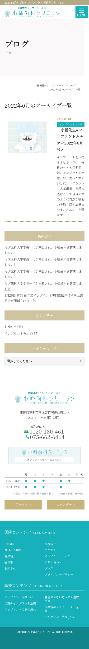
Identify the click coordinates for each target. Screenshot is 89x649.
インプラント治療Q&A (59, 617)
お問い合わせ (53, 562)
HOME (9, 544)
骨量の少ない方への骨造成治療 (62, 599)
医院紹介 (50, 544)
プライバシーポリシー (59, 574)
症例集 (9, 562)
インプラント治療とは (19, 597)
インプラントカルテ (71, 124)
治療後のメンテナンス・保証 (62, 609)
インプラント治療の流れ (20, 609)
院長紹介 (10, 556)
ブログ (49, 568)
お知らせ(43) (14, 326)
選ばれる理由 (13, 550)
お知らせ (10, 568)
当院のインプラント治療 (20, 603)
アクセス (50, 550)
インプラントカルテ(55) (21, 333)
